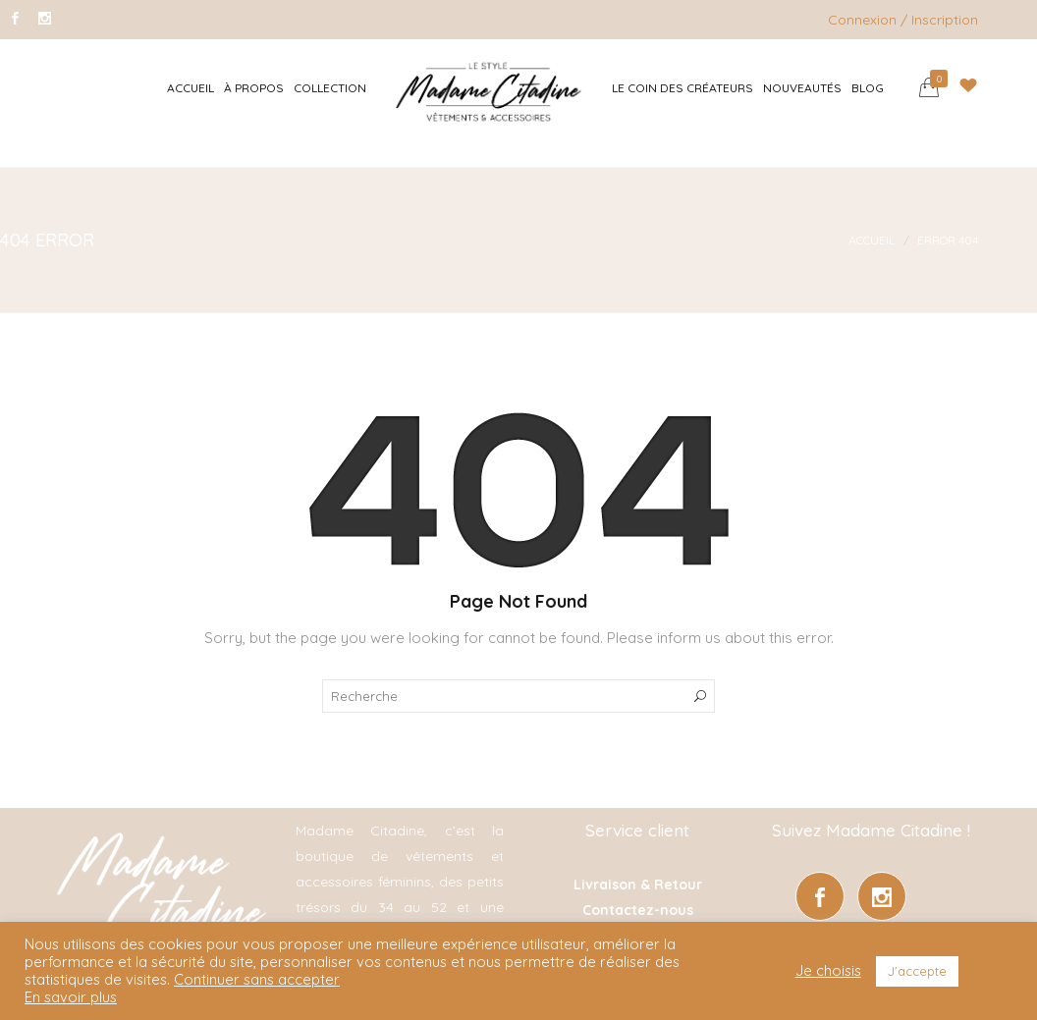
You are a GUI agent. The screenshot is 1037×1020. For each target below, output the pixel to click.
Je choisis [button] (828, 971)
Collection (330, 88)
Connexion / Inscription (903, 19)
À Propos (254, 88)
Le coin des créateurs (682, 88)
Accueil (190, 88)
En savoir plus (71, 997)
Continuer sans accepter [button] (257, 979)
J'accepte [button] (917, 971)
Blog (867, 88)
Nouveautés (802, 88)
